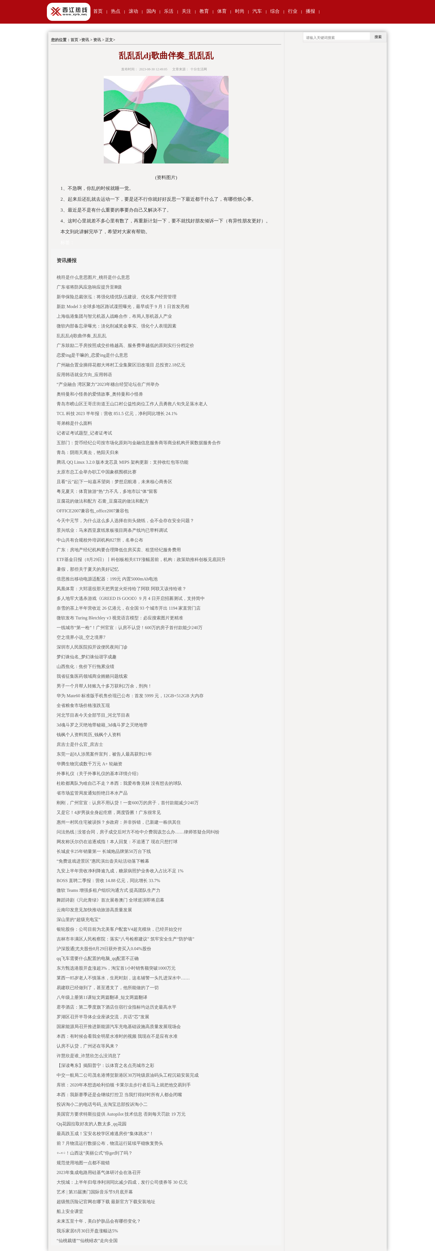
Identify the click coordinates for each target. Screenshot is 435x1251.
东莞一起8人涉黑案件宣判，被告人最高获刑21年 (104, 754)
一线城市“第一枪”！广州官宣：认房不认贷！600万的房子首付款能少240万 (130, 627)
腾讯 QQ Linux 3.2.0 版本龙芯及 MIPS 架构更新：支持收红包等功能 (122, 462)
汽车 (257, 11)
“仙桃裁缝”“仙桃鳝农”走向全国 (87, 1240)
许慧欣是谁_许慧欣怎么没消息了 (89, 1055)
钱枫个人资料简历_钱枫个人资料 (89, 734)
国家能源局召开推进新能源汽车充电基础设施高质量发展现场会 (119, 1026)
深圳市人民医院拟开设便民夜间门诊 (92, 647)
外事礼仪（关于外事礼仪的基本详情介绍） (99, 773)
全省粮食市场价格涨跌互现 (83, 705)
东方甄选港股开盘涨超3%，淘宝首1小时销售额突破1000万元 (116, 968)
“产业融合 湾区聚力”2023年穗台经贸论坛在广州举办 (108, 384)
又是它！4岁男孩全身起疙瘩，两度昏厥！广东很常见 (109, 812)
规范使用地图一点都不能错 (83, 1162)
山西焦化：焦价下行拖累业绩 (85, 666)
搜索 (378, 37)
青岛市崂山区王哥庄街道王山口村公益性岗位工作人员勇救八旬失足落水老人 (132, 403)
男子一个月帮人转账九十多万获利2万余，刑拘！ (104, 686)
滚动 (133, 11)
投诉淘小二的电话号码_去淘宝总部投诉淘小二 (102, 1104)
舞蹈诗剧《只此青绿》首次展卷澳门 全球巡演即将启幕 (110, 900)
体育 (222, 11)
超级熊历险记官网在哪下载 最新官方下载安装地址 (106, 1201)
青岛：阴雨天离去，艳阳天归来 (88, 452)
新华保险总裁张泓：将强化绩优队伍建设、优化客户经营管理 (116, 296)
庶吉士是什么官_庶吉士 (80, 744)
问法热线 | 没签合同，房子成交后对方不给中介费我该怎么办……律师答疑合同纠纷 (138, 832)
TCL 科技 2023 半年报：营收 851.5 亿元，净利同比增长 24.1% (117, 413)
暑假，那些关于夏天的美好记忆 (88, 569)
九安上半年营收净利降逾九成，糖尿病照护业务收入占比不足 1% (120, 870)
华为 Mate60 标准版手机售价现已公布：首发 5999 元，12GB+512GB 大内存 (130, 695)
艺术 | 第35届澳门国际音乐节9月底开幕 (95, 1192)
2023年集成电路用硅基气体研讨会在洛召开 (99, 1172)
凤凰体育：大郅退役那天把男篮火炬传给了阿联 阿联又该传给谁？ (121, 588)
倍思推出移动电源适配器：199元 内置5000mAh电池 (107, 579)
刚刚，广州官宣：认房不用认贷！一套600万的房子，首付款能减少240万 (128, 802)
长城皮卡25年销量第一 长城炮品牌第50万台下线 (104, 851)
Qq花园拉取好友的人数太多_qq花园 (92, 1123)
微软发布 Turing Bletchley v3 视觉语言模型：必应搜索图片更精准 (120, 617)
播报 (310, 11)
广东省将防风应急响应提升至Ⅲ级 (89, 287)
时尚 (239, 11)
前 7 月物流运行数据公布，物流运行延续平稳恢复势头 (110, 1143)
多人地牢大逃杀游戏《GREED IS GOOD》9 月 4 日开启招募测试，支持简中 (131, 598)
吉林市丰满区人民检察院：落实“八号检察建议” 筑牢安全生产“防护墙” (125, 939)
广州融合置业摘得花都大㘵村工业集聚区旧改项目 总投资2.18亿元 (121, 365)
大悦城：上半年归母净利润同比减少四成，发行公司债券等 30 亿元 (122, 1182)
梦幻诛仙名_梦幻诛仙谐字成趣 (87, 656)
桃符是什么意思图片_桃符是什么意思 (93, 277)
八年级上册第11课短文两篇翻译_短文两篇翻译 (102, 997)
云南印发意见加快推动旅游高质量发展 (94, 909)
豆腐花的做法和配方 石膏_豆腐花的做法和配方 (103, 501)
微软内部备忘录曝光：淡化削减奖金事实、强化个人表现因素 (116, 326)
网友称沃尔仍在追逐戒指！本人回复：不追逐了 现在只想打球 (117, 841)
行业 (292, 11)
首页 (98, 11)
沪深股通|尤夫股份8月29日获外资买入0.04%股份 (104, 948)
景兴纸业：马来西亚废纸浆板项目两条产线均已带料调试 (112, 530)
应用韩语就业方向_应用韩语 (84, 374)
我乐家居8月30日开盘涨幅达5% (87, 1230)
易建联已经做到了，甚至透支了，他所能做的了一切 (108, 987)
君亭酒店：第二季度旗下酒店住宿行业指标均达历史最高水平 (116, 1007)
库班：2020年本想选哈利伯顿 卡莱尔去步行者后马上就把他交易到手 (124, 1085)
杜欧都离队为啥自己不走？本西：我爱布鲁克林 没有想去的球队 (119, 783)
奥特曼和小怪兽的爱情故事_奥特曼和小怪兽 (100, 394)
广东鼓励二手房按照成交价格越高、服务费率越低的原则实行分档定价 (125, 345)
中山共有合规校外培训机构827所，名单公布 (100, 540)
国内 (151, 11)
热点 (115, 11)
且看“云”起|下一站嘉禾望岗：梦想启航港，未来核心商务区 (114, 481)
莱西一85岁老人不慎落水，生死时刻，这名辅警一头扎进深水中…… (123, 978)
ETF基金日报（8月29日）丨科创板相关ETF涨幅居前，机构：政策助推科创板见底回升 (141, 559)
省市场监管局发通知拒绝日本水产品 (92, 793)
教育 (204, 11)
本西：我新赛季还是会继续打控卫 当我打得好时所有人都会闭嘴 (119, 1094)
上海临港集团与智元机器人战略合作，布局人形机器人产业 (114, 316)
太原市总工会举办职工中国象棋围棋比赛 (96, 472)
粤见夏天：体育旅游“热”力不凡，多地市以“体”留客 (107, 491)
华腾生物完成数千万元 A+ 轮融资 (89, 763)
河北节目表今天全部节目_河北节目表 (93, 715)
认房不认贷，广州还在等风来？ (88, 1046)
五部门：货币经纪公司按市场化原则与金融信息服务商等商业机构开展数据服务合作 (139, 442)
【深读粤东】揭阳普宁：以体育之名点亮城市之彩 (105, 1065)
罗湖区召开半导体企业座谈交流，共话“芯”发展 (103, 1016)
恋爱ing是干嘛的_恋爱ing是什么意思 (92, 355)
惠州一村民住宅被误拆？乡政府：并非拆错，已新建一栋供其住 (119, 822)
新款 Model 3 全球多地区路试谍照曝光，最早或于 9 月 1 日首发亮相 (123, 306)
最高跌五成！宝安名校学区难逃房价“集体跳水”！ (105, 1133)
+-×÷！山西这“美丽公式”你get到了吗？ (95, 1153)
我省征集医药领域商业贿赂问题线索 (92, 676)
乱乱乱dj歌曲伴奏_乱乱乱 (82, 335)
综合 (275, 11)
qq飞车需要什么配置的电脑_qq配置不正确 (98, 958)
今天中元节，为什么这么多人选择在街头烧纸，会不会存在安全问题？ (125, 520)
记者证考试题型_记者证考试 (84, 433)
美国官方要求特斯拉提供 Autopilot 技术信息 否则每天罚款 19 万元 (121, 1114)
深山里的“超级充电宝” (78, 919)
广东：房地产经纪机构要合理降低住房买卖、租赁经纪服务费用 (119, 549)
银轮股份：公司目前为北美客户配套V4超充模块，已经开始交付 (119, 929)
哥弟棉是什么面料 (74, 423)
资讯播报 (67, 260)
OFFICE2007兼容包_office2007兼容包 (93, 510)
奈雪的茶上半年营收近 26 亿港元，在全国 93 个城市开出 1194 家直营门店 (129, 608)
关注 (186, 11)
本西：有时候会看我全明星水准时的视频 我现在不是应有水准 (117, 1036)
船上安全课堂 (70, 1211)
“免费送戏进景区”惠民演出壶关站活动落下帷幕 (103, 861)
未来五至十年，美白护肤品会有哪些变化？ (99, 1221)
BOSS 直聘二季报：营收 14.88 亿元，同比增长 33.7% (108, 880)
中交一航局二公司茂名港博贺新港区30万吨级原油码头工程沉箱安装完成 (128, 1075)
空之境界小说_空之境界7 (81, 637)
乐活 (168, 11)
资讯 (85, 40)
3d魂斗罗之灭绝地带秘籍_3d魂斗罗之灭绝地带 (102, 725)
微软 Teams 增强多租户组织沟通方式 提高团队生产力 (108, 890)
